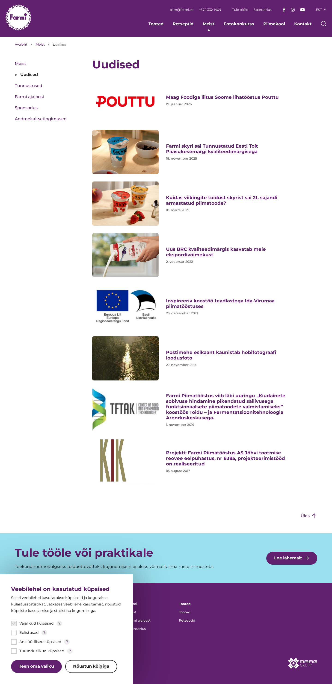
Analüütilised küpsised (40, 642)
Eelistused (29, 632)
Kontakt (303, 23)
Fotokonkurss (239, 23)
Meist (208, 23)
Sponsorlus (263, 10)
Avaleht (21, 45)
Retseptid (183, 23)
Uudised (29, 74)
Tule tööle (240, 10)
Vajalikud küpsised (36, 623)
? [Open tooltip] (59, 623)
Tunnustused (28, 85)
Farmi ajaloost (29, 96)
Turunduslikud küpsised (41, 651)
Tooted (155, 23)
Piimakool (274, 23)
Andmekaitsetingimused (41, 118)
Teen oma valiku (36, 666)
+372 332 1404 (210, 10)
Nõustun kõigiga (91, 666)
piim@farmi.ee (181, 10)
